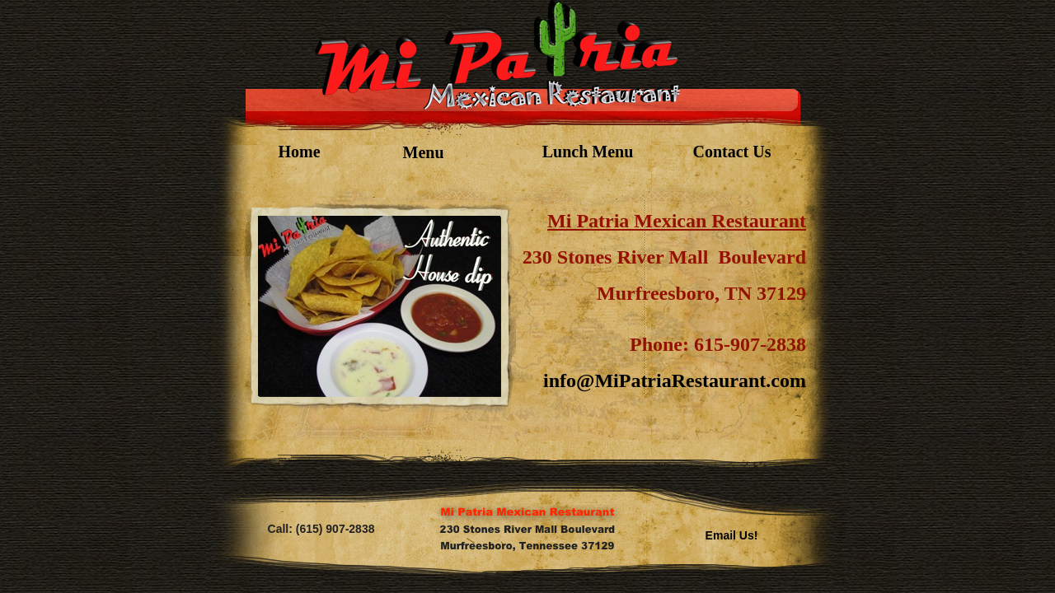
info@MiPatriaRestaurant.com (674, 380)
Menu (423, 152)
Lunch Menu (588, 151)
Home (299, 151)
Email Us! (732, 535)
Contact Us (732, 151)
